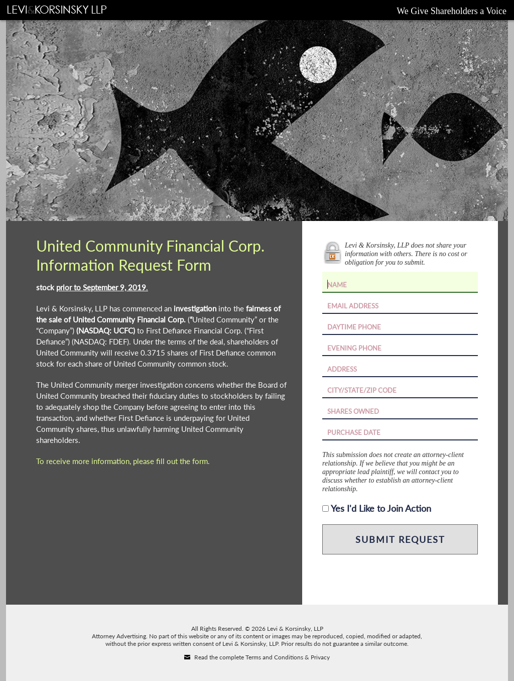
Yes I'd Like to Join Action (381, 508)
